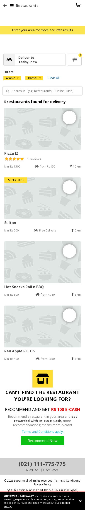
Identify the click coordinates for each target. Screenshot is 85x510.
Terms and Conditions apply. (42, 431)
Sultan (10, 222)
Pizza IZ (11, 153)
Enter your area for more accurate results (42, 30)
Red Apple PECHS (19, 351)
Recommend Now (42, 440)
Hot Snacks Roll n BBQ (24, 286)
